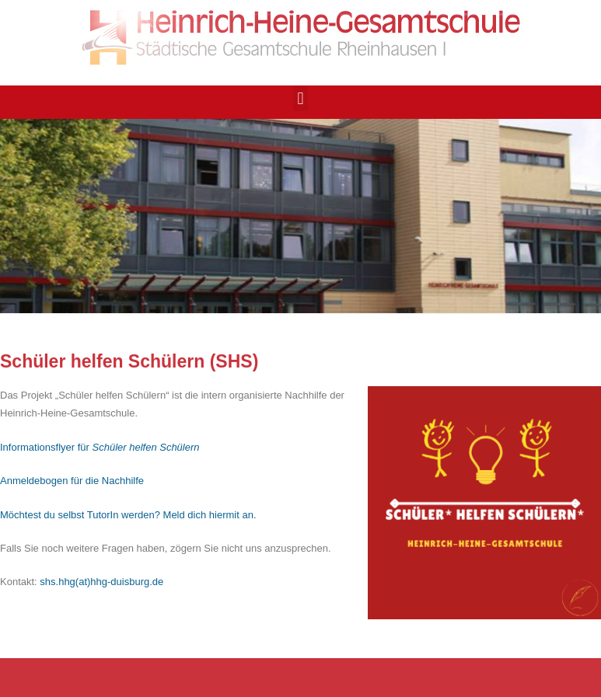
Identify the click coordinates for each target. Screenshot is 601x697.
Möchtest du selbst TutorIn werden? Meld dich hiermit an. (128, 515)
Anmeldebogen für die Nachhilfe (72, 480)
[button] (300, 98)
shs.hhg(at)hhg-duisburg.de (101, 581)
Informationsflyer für (100, 447)
